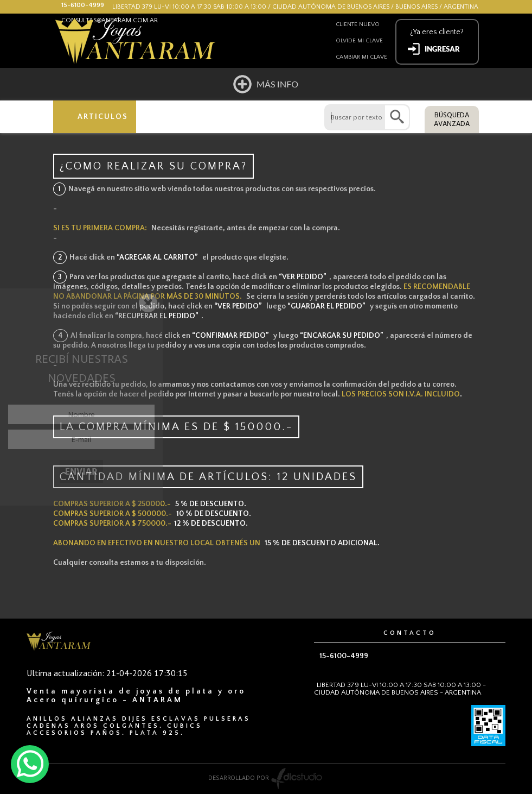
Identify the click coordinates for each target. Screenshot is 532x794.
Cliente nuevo (358, 24)
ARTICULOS (103, 116)
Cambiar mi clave (361, 57)
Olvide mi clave (359, 40)
